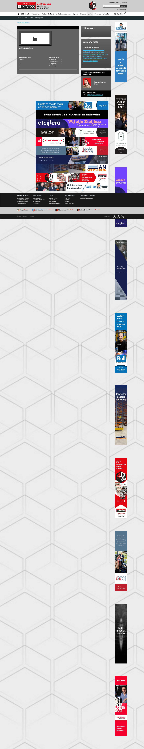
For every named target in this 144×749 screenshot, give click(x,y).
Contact (67, 199)
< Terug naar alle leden (23, 22)
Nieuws (83, 14)
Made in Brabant (48, 14)
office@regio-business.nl (95, 95)
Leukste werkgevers (63, 14)
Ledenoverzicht (53, 198)
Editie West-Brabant (22, 201)
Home (18, 14)
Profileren (124, 2)
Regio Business (34, 6)
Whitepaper (36, 203)
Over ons (97, 14)
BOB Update (52, 201)
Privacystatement (69, 203)
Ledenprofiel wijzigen (54, 203)
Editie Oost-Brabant (22, 199)
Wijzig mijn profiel (114, 2)
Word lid (106, 14)
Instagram (118, 216)
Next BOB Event (37, 198)
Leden (90, 14)
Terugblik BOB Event (38, 199)
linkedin (122, 216)
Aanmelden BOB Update (86, 198)
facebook (114, 216)
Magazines (36, 14)
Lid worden (52, 199)
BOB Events (25, 14)
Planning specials (21, 203)
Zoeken (123, 6)
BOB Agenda (36, 201)
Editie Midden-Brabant (23, 198)
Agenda (75, 14)
